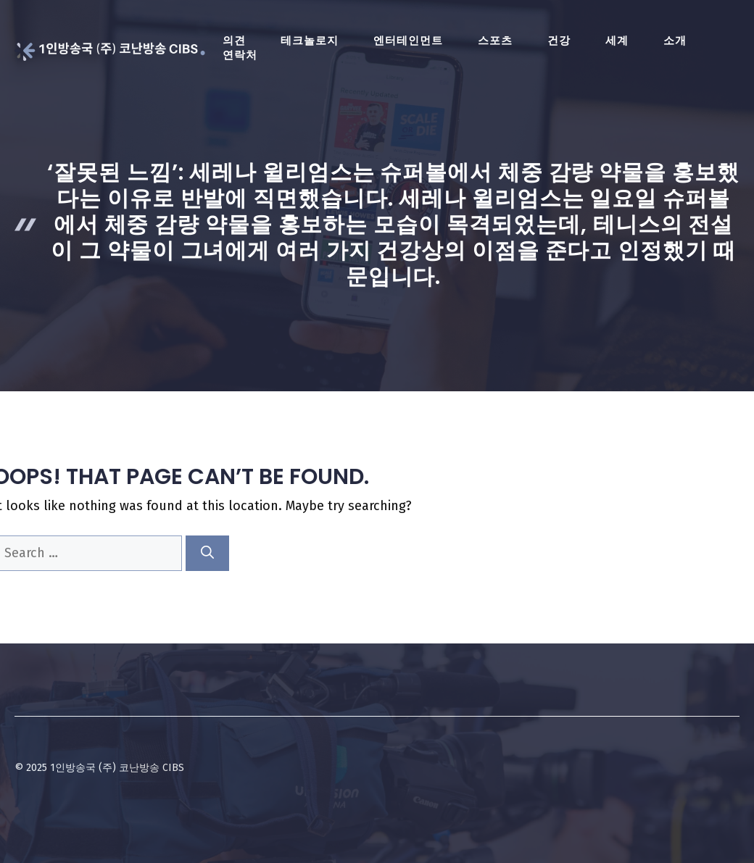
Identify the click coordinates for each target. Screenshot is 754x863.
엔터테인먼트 (408, 40)
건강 (559, 40)
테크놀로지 (310, 40)
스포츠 (495, 40)
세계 (617, 40)
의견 (234, 40)
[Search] (207, 553)
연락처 (240, 55)
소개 (675, 40)
